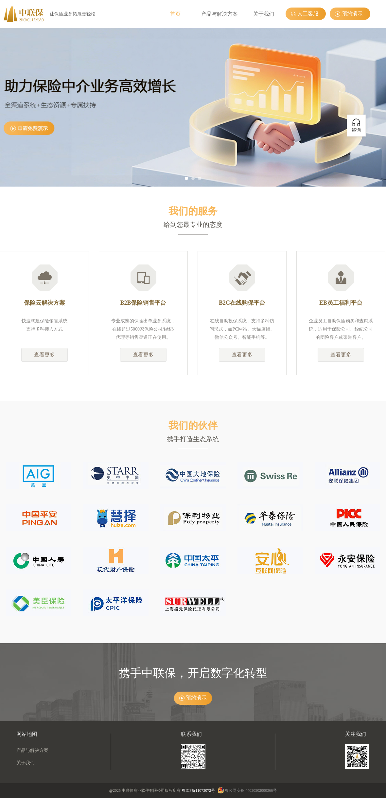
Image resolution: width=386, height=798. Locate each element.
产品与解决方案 (219, 14)
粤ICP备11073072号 (198, 790)
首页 (175, 14)
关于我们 (263, 14)
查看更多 (44, 354)
